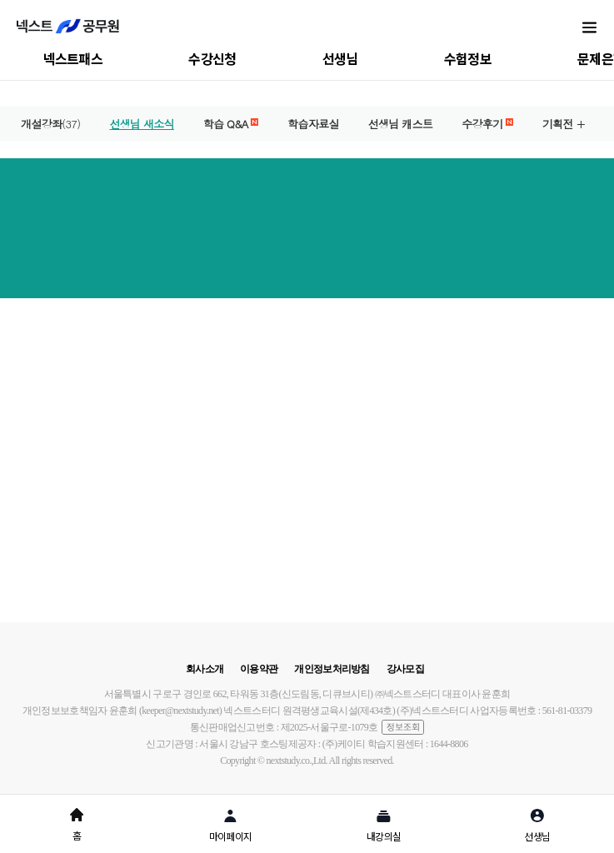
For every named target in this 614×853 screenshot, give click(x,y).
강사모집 (405, 669)
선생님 (340, 58)
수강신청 (212, 58)
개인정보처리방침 (331, 669)
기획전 (557, 123)
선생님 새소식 (141, 124)
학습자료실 (313, 124)
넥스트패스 (73, 58)
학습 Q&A (230, 124)
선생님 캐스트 (400, 124)
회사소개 (204, 669)
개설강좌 (50, 124)
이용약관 (258, 669)
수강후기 (487, 124)
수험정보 (468, 58)
